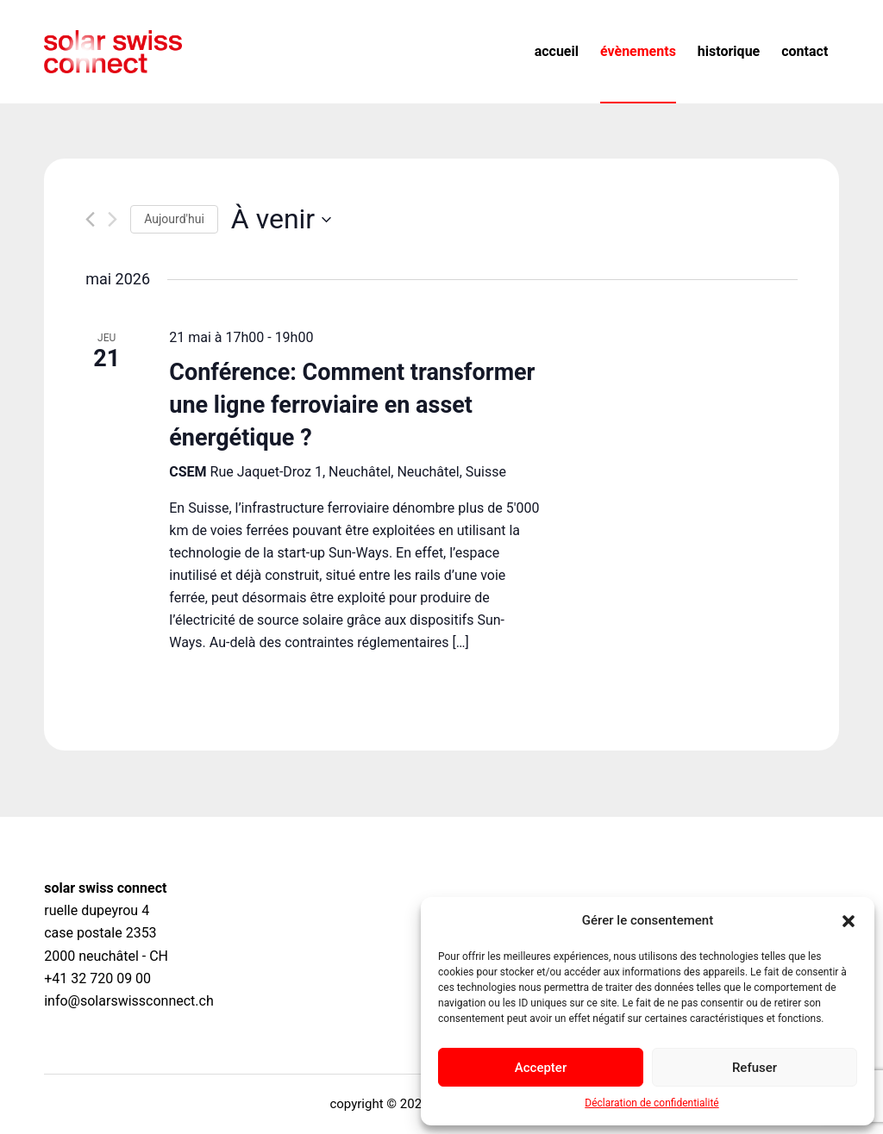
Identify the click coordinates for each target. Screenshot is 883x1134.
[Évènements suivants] (112, 219)
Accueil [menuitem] (557, 51)
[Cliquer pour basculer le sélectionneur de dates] (281, 219)
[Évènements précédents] (90, 219)
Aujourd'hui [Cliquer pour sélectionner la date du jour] (174, 219)
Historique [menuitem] (729, 51)
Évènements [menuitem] (638, 51)
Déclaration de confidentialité (651, 1103)
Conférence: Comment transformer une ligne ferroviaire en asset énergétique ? (352, 405)
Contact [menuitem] (804, 51)
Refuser (754, 1067)
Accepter (541, 1067)
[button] (848, 921)
